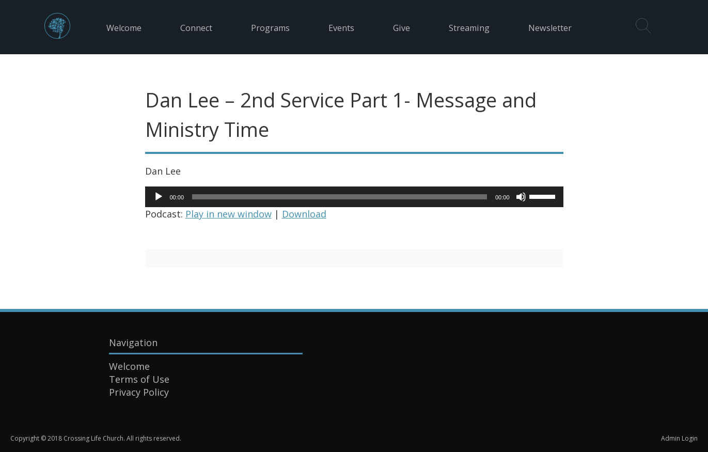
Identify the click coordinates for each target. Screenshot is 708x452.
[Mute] (521, 197)
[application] (354, 196)
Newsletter (550, 28)
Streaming (469, 28)
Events (341, 28)
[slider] (339, 196)
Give (401, 28)
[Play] (158, 197)
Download (304, 214)
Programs (270, 28)
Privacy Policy (139, 392)
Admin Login (679, 438)
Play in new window (228, 214)
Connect (196, 28)
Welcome (123, 28)
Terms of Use (139, 379)
